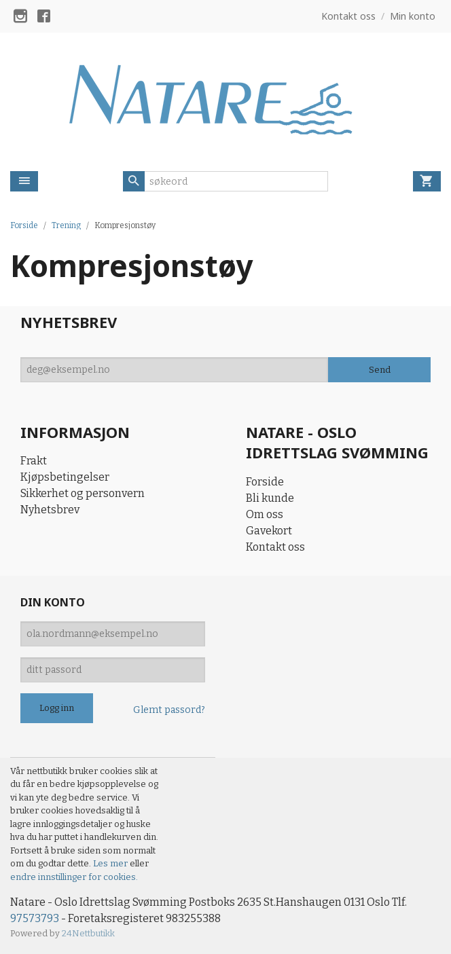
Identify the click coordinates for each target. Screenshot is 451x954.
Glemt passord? (169, 710)
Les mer (111, 863)
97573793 (34, 918)
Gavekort (269, 530)
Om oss (264, 514)
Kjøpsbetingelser (64, 477)
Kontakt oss (275, 546)
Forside (24, 225)
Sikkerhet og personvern (82, 493)
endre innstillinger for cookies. (74, 877)
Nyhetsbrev (49, 509)
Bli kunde (270, 498)
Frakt (33, 460)
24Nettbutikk (88, 933)
